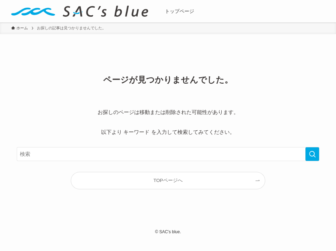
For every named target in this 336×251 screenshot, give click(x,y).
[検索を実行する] (312, 154)
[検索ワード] (168, 154)
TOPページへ (168, 180)
